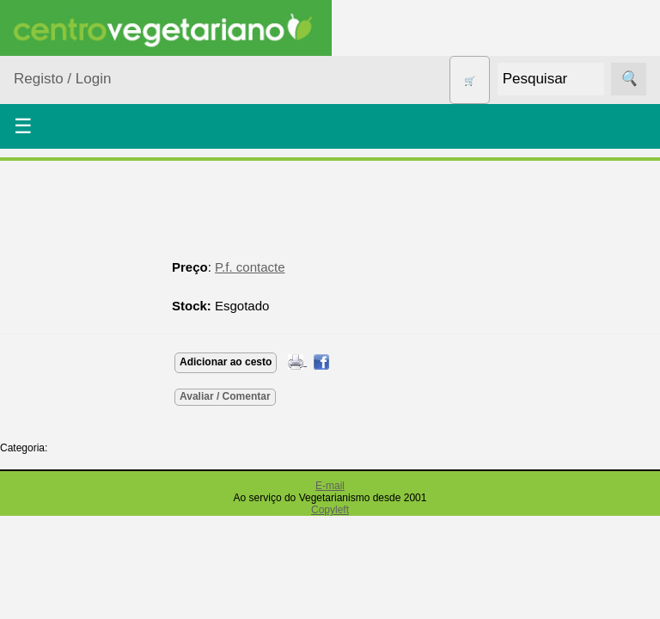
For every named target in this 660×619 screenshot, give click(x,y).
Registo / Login (62, 78)
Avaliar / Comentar (225, 396)
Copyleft (330, 510)
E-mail (330, 486)
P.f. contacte (249, 267)
